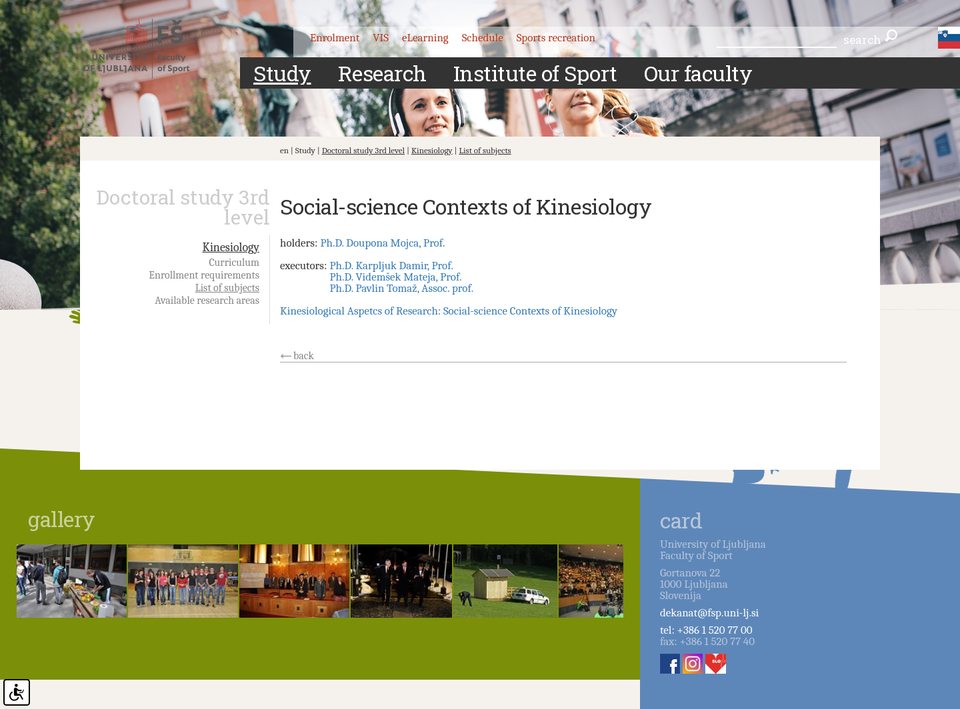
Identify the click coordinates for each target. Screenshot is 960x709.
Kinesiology (432, 150)
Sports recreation (556, 37)
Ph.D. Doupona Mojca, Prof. (382, 243)
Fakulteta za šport (148, 49)
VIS (381, 37)
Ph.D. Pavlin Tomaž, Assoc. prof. (401, 288)
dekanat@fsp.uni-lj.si (709, 612)
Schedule (482, 37)
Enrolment (334, 37)
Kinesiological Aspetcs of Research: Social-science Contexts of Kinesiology (448, 311)
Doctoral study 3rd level (363, 150)
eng (943, 32)
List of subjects (485, 150)
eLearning (425, 37)
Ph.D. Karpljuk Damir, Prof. (391, 265)
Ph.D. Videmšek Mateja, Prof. (395, 277)
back (303, 356)
